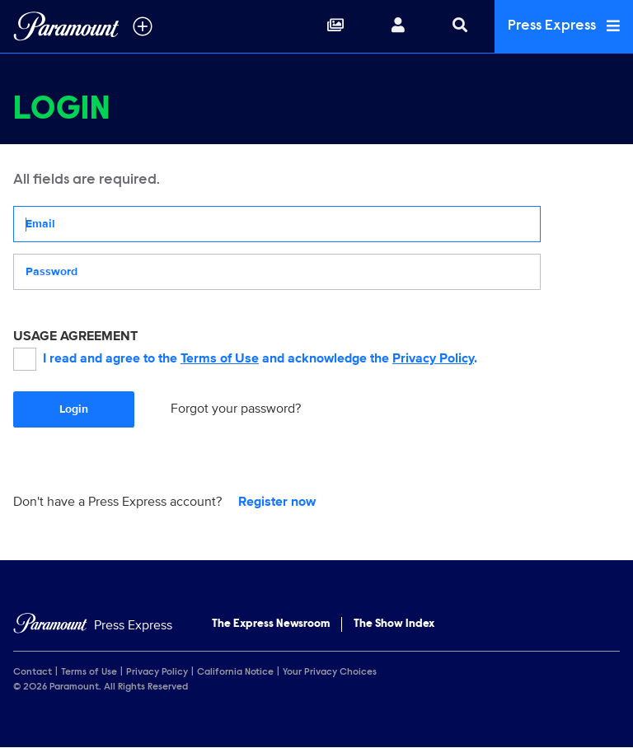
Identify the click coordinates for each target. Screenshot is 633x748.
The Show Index (394, 624)
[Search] (460, 26)
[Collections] (335, 26)
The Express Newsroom (271, 624)
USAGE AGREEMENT (75, 336)
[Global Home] (66, 26)
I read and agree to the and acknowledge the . (245, 359)
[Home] (92, 625)
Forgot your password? (236, 408)
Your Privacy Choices (330, 672)
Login (73, 409)
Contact (32, 672)
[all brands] (143, 26)
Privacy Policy (433, 358)
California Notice (235, 672)
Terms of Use (220, 358)
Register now (277, 501)
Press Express (564, 26)
